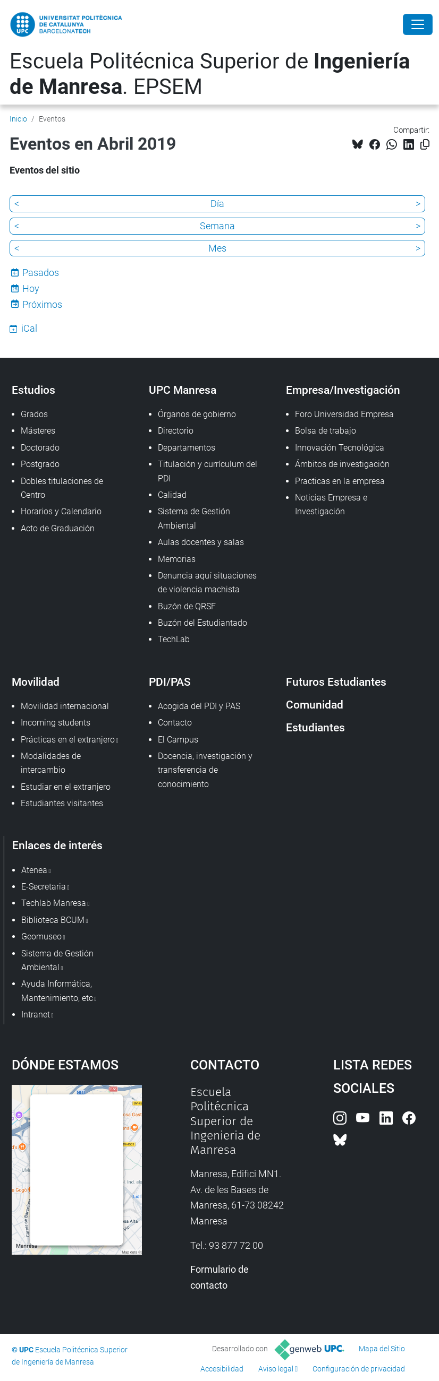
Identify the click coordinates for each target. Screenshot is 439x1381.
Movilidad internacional (65, 706)
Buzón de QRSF (187, 606)
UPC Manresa (182, 389)
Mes (217, 248)
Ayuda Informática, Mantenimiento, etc (57, 991)
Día (217, 203)
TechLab (174, 639)
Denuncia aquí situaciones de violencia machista (207, 582)
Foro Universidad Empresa (344, 414)
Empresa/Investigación (343, 389)
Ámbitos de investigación (342, 464)
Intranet (35, 1014)
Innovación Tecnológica (339, 448)
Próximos (42, 304)
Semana (217, 225)
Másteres (38, 431)
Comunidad (314, 704)
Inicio (18, 119)
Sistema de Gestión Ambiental (194, 518)
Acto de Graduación (58, 528)
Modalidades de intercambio (51, 763)
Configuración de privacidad (359, 1369)
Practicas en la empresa (340, 481)
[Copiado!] (424, 145)
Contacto (175, 723)
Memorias (177, 559)
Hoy (30, 288)
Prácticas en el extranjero (68, 740)
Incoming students (55, 723)
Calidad (172, 495)
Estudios (33, 389)
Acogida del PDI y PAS (199, 706)
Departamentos (186, 448)
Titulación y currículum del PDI (207, 471)
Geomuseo (41, 936)
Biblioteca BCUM (53, 920)
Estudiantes (315, 727)
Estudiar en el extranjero (66, 787)
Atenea (34, 870)
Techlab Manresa (53, 903)
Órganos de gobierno (197, 414)
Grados (34, 414)
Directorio (175, 431)
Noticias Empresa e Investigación (331, 504)
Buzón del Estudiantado (202, 623)
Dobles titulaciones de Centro (62, 488)
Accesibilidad (221, 1369)
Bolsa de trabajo (325, 431)
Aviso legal (275, 1369)
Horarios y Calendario (61, 511)
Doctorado (40, 448)
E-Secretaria (43, 887)
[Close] (418, 24)
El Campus (178, 740)
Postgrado (40, 464)
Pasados (40, 272)
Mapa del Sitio (382, 1348)
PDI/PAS (170, 681)
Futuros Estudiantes (336, 681)
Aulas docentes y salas (201, 542)
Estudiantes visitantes (62, 803)
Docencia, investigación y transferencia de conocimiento (205, 770)
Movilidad (36, 681)
